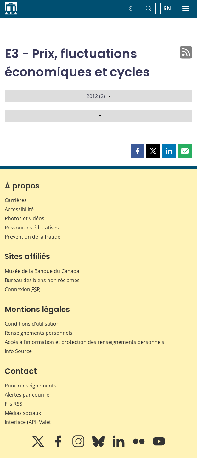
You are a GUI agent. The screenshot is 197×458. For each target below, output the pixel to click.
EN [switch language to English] (167, 8)
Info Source (18, 351)
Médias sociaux (23, 412)
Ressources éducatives (32, 227)
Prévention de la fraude (32, 236)
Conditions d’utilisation (32, 323)
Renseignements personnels (38, 332)
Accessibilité (19, 209)
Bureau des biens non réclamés (42, 280)
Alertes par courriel (28, 394)
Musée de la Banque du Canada (42, 271)
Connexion (22, 289)
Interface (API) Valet (28, 422)
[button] (137, 151)
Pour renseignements (30, 385)
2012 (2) (99, 96)
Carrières (16, 200)
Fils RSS (13, 403)
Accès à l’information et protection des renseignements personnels (84, 342)
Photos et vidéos (24, 218)
